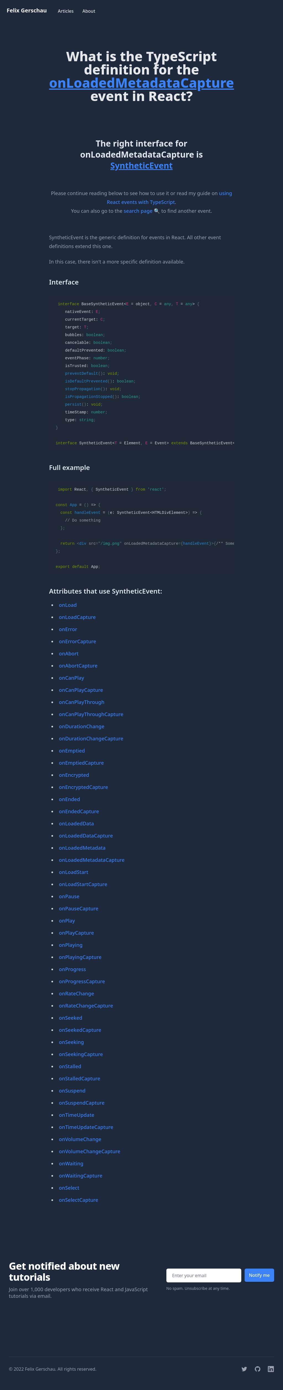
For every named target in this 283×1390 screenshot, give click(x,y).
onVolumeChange (80, 1139)
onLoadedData (76, 823)
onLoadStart (73, 872)
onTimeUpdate (76, 1115)
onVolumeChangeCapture (89, 1151)
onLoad (68, 605)
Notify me (259, 1275)
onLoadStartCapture (83, 884)
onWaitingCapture (80, 1175)
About (88, 11)
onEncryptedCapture (83, 787)
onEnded (69, 799)
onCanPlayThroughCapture (91, 714)
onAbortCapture (78, 665)
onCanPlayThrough (81, 702)
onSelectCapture (78, 1200)
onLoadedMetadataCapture (91, 860)
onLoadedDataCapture (86, 835)
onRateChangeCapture (86, 1005)
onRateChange (76, 993)
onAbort (68, 653)
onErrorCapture (77, 641)
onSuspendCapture (81, 1102)
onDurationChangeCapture (91, 738)
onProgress (72, 969)
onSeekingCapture (81, 1054)
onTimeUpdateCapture (86, 1127)
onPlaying (70, 945)
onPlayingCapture (80, 957)
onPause (69, 896)
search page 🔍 (142, 211)
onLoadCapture (77, 617)
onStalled (70, 1066)
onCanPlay (71, 677)
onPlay (67, 920)
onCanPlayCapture (81, 690)
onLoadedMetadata (82, 847)
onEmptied (72, 750)
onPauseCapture (78, 908)
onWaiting (71, 1163)
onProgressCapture (82, 981)
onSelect (69, 1187)
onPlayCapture (76, 932)
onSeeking (71, 1042)
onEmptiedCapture (81, 762)
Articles (66, 11)
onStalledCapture (79, 1078)
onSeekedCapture (80, 1030)
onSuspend (72, 1090)
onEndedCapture (79, 811)
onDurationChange (81, 726)
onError (68, 629)
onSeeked (70, 1017)
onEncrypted (74, 775)
